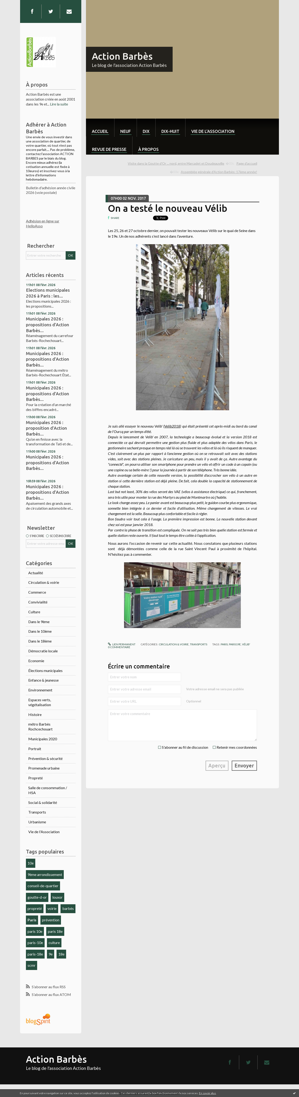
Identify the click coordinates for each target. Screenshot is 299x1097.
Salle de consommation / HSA (47, 790)
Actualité (35, 572)
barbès (68, 908)
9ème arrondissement (45, 874)
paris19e (235, 644)
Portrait (34, 748)
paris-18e (35, 954)
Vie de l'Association (44, 831)
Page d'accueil (246, 163)
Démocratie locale (43, 651)
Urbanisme (37, 822)
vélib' (246, 644)
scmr (32, 965)
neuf (125, 131)
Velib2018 (172, 426)
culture (54, 942)
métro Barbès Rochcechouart (40, 726)
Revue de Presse (109, 149)
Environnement (40, 690)
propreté (35, 908)
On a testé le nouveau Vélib (167, 208)
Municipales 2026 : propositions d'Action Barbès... (47, 324)
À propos (148, 149)
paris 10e (35, 931)
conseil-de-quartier (43, 885)
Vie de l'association (213, 131)
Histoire (35, 714)
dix (146, 131)
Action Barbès (122, 56)
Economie (36, 660)
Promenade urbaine (44, 768)
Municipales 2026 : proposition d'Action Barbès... (46, 428)
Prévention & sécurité (45, 758)
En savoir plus (207, 1093)
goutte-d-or (37, 897)
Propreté (35, 778)
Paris (32, 920)
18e (61, 954)
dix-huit (170, 131)
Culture (34, 612)
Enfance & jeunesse (43, 680)
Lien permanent (121, 644)
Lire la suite (59, 104)
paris (224, 644)
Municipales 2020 (42, 739)
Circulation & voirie (43, 582)
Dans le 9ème (39, 621)
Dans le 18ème (40, 641)
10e (31, 863)
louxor (57, 897)
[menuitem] (100, 128)
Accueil (100, 131)
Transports (37, 812)
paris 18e (55, 931)
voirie (52, 908)
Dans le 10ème (40, 631)
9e (51, 954)
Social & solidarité (42, 802)
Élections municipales (45, 670)
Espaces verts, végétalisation (39, 702)
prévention (50, 920)
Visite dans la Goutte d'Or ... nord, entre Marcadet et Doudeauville (176, 163)
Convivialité (37, 602)
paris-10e (35, 942)
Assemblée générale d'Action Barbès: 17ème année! (219, 172)
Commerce (37, 592)
